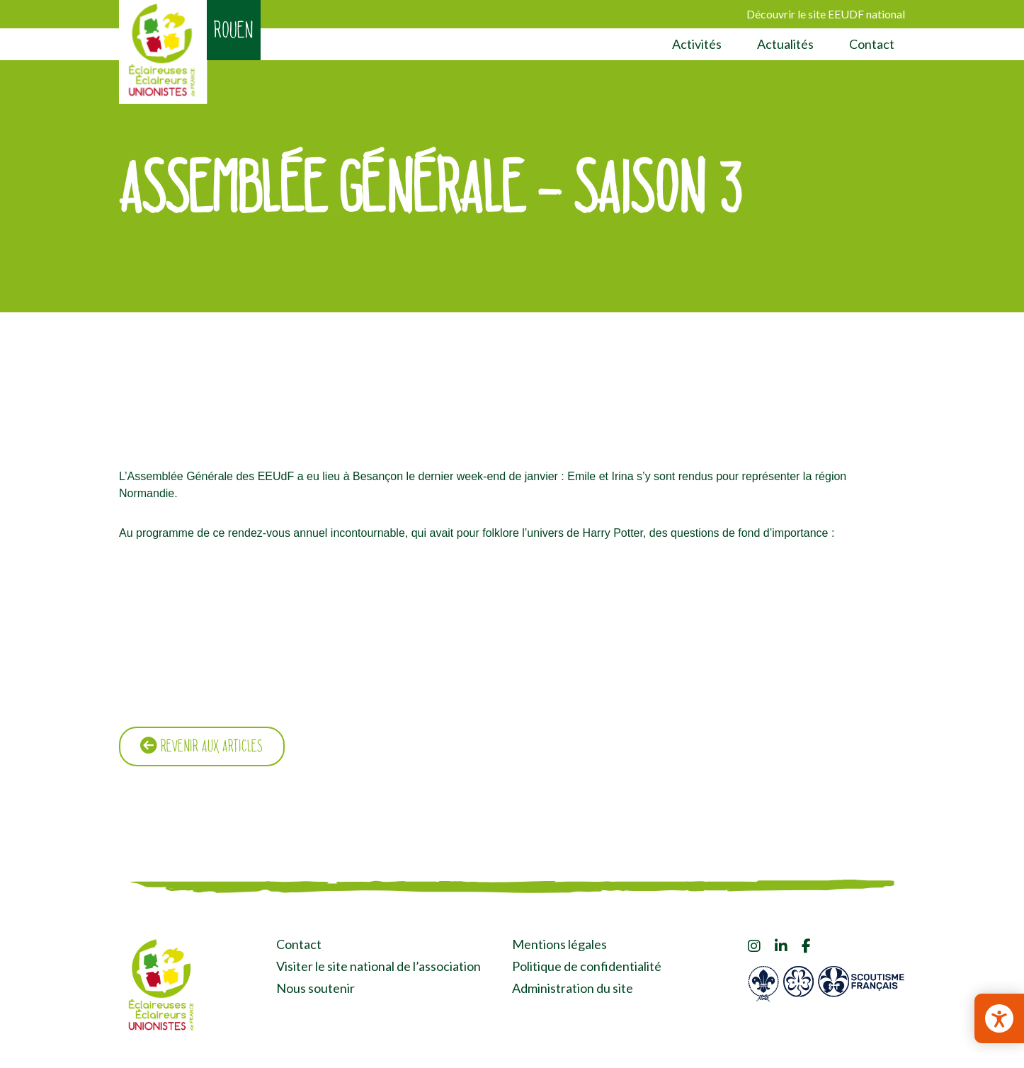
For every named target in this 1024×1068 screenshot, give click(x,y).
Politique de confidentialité (586, 967)
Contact (871, 44)
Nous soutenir (315, 988)
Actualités (785, 44)
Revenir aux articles (204, 747)
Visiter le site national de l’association (378, 967)
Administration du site (572, 988)
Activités (697, 44)
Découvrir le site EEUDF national (825, 14)
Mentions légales (559, 945)
